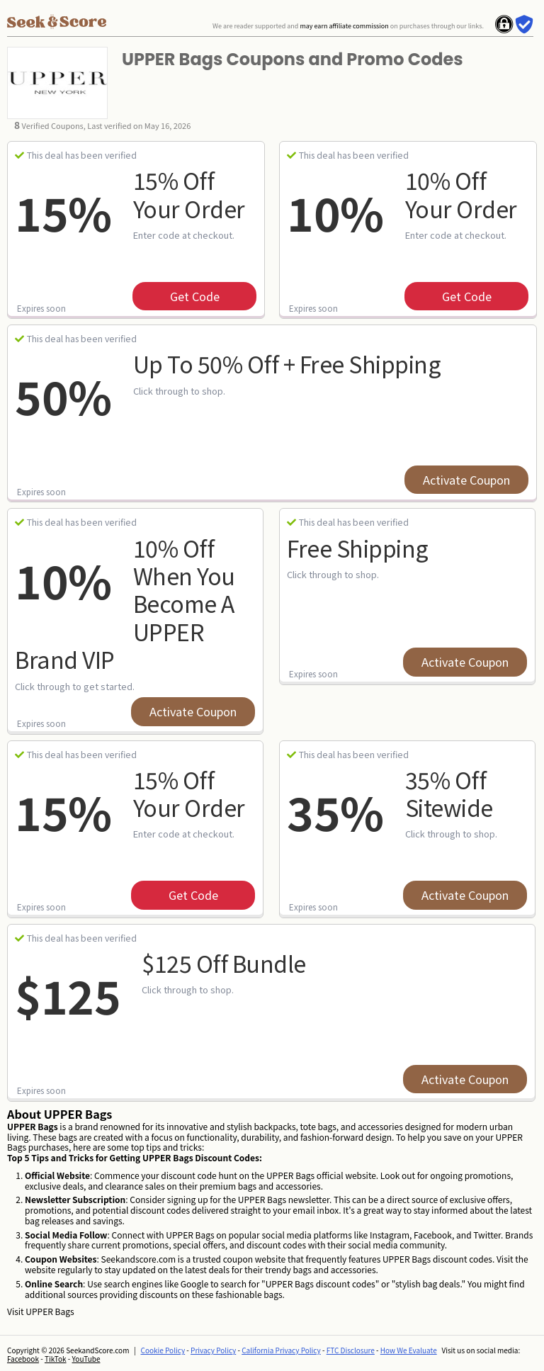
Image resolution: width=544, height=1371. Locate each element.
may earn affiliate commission (344, 25)
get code (195, 296)
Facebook (23, 1358)
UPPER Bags (50, 1311)
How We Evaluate (408, 1350)
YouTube (86, 1358)
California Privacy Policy (281, 1350)
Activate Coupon (466, 479)
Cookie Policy (163, 1350)
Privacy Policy (213, 1350)
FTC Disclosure (351, 1350)
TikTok (56, 1358)
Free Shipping (358, 547)
